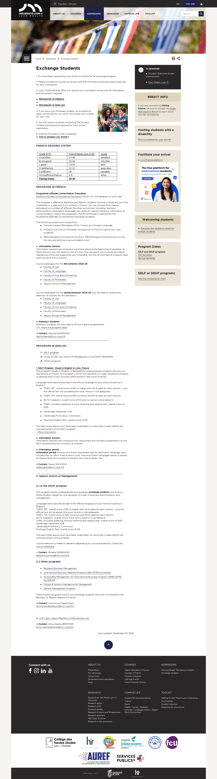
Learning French (132, 679)
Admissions (94, 14)
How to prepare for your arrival (154, 139)
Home (38, 59)
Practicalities (167, 701)
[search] (192, 13)
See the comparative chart (152, 278)
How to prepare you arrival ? (54, 137)
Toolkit (150, 14)
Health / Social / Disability (136, 707)
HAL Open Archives (96, 718)
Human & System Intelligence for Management (68, 584)
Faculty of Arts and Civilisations (60, 275)
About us (59, 14)
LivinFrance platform (151, 160)
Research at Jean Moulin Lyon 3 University (102, 699)
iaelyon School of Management (60, 315)
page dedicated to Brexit (156, 110)
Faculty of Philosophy (55, 279)
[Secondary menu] (26, 58)
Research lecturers (96, 715)
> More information (46, 432)
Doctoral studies (95, 709)
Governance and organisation (101, 679)
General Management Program (59, 588)
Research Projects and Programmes (104, 712)
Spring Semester (146, 258)
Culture (128, 701)
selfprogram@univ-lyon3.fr (50, 467)
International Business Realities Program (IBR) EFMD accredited (77, 572)
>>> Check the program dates (51, 327)
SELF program (51, 352)
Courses (76, 14)
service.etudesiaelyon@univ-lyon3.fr (55, 606)
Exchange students (69, 59)
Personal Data (90, 773)
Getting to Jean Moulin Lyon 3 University (179, 698)
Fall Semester (145, 255)
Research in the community (100, 721)
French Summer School (135, 682)
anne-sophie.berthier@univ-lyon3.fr (55, 627)
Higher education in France (137, 670)
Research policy (95, 703)
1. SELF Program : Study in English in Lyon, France (62, 368)
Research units (94, 706)
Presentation (93, 670)
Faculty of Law (51, 267)
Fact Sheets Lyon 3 (158, 82)
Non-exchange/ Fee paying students (177, 670)
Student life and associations (137, 698)
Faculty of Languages (55, 271)
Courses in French (133, 673)
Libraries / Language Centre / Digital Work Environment (141, 711)
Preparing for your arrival (172, 707)
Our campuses (94, 673)
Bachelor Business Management (60, 568)
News (90, 682)
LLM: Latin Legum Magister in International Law (64, 618)
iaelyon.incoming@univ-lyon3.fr (52, 555)
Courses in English (133, 676)
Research (113, 14)
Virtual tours (93, 676)
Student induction (169, 704)
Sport (127, 704)
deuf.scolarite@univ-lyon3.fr (51, 336)
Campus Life (132, 14)
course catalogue (45, 546)
